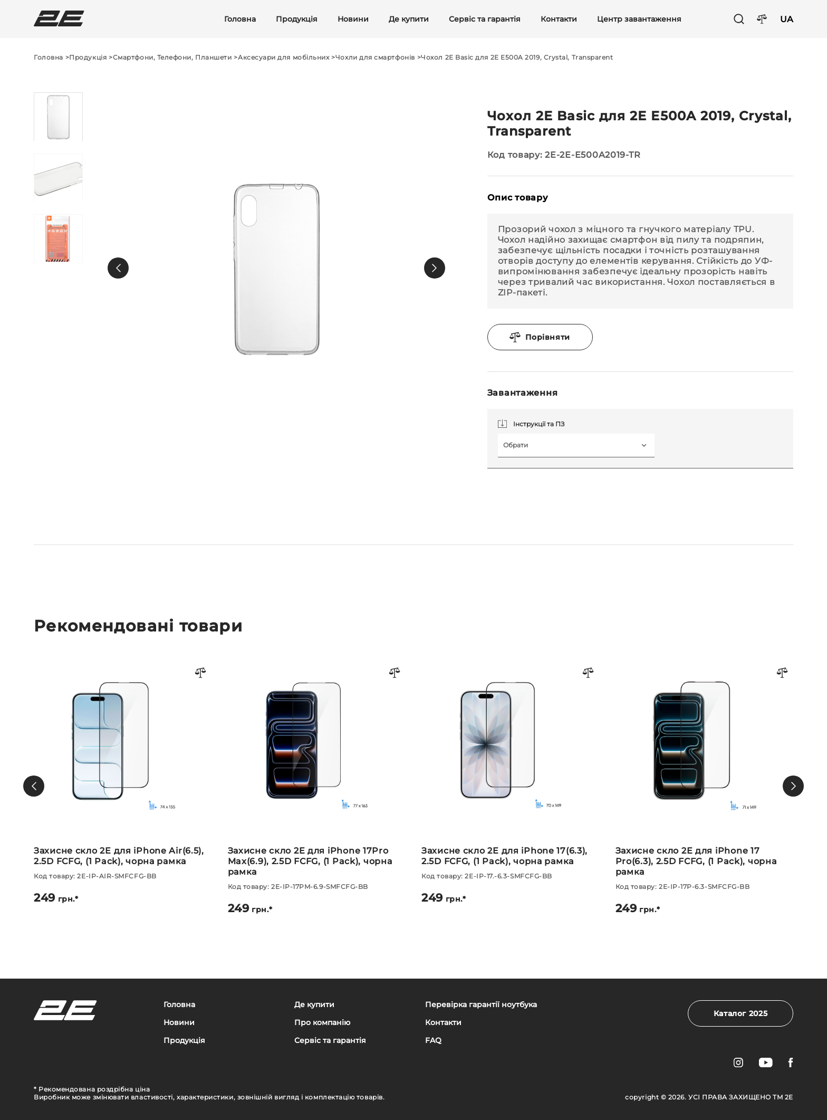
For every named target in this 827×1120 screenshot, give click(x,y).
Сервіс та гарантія (485, 19)
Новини (353, 19)
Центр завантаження (639, 19)
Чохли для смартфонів (375, 57)
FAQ (433, 1040)
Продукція (297, 19)
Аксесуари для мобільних (283, 57)
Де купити (409, 19)
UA (786, 19)
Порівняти (539, 337)
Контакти (559, 19)
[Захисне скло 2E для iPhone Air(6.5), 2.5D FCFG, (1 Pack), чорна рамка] (123, 781)
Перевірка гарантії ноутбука (481, 1004)
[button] (118, 268)
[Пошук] (739, 19)
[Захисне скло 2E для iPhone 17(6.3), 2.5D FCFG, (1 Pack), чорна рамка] (510, 781)
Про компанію (322, 1022)
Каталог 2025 (741, 1013)
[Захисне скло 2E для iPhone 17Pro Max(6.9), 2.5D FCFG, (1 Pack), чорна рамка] (317, 786)
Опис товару (517, 198)
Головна (240, 19)
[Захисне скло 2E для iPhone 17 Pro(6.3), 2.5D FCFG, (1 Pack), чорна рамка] (705, 786)
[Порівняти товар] (201, 673)
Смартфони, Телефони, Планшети (172, 57)
